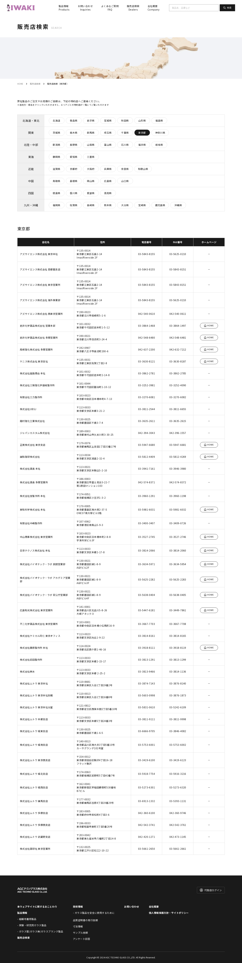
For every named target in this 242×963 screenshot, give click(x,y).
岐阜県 (159, 144)
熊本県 (107, 205)
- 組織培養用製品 (26, 919)
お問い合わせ (85, 7)
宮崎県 (142, 205)
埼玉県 (107, 132)
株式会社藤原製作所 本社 (34, 647)
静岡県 (56, 157)
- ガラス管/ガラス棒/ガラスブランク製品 (40, 931)
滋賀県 (56, 169)
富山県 (107, 144)
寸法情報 (78, 926)
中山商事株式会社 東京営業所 (36, 537)
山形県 (142, 120)
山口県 (125, 181)
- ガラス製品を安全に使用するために (94, 912)
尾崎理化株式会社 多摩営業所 (36, 349)
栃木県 (73, 132)
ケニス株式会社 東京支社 (34, 361)
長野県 (73, 144)
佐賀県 (73, 205)
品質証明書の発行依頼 (85, 920)
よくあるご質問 (110, 7)
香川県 (73, 193)
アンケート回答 (81, 939)
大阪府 (90, 169)
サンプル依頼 (80, 932)
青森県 (73, 120)
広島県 (107, 181)
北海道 (56, 120)
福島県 (159, 120)
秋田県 (125, 120)
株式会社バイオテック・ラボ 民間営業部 (42, 564)
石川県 (125, 144)
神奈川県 (160, 132)
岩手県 (90, 120)
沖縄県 (178, 205)
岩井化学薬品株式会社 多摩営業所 (39, 337)
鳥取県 (56, 181)
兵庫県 (107, 169)
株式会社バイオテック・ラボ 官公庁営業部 (44, 595)
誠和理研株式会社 (30, 456)
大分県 (125, 205)
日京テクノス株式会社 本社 (35, 550)
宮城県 (107, 120)
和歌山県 (143, 169)
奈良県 (125, 169)
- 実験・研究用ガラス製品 (31, 925)
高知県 (107, 193)
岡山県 (90, 181)
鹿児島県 (160, 205)
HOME (20, 83)
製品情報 (64, 7)
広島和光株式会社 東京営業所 (36, 610)
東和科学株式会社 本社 (32, 509)
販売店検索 (133, 7)
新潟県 (56, 144)
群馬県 (90, 132)
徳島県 (56, 193)
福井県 (142, 144)
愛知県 (73, 157)
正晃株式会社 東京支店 (32, 445)
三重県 (90, 157)
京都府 (73, 169)
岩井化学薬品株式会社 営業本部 (37, 325)
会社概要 (153, 7)
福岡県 (56, 205)
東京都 (142, 132)
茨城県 (56, 132)
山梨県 (90, 144)
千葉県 (125, 132)
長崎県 (90, 205)
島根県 (73, 181)
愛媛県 (90, 193)
